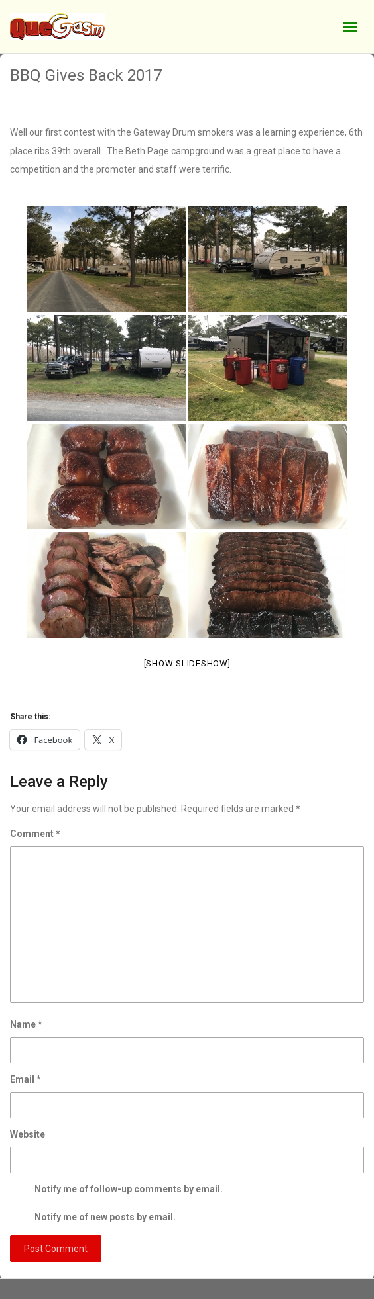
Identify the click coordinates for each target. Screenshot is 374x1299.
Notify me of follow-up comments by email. (128, 1189)
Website (27, 1134)
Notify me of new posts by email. (105, 1217)
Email (25, 1079)
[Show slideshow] (187, 663)
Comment (35, 834)
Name (26, 1024)
